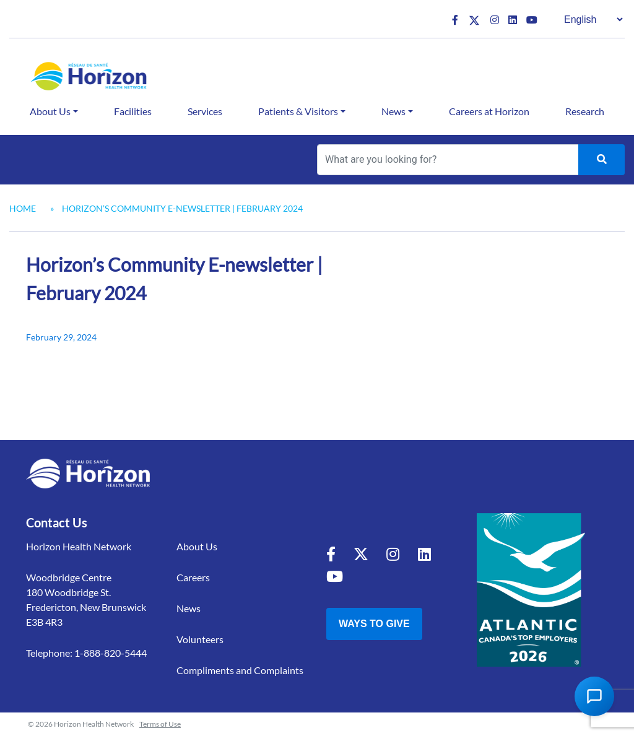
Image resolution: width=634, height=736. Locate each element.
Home (22, 208)
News (393, 111)
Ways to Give (374, 623)
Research (584, 111)
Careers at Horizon (489, 111)
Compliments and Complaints (239, 670)
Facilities (133, 111)
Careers (193, 577)
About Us (50, 111)
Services (205, 111)
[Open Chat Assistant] (594, 696)
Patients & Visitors (298, 111)
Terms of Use (160, 724)
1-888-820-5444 (110, 653)
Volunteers (200, 639)
